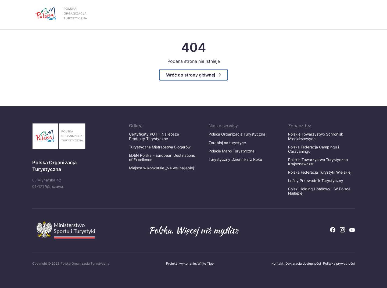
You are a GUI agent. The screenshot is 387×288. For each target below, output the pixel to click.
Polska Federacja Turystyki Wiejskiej (319, 172)
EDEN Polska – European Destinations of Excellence (162, 157)
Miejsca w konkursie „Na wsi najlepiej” (162, 168)
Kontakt (277, 263)
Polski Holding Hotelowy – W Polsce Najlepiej (319, 191)
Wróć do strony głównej (190, 75)
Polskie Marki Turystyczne (232, 151)
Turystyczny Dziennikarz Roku (235, 159)
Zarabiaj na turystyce (227, 142)
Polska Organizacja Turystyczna (237, 134)
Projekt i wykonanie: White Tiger (190, 263)
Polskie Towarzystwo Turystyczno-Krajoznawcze (318, 161)
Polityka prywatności (339, 263)
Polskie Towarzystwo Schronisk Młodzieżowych (315, 136)
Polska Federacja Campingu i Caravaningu (313, 149)
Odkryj (135, 125)
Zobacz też (299, 125)
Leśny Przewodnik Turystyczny (315, 180)
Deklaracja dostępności (303, 263)
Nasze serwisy (223, 125)
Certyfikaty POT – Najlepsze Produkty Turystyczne (154, 136)
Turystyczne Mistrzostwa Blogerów (161, 147)
